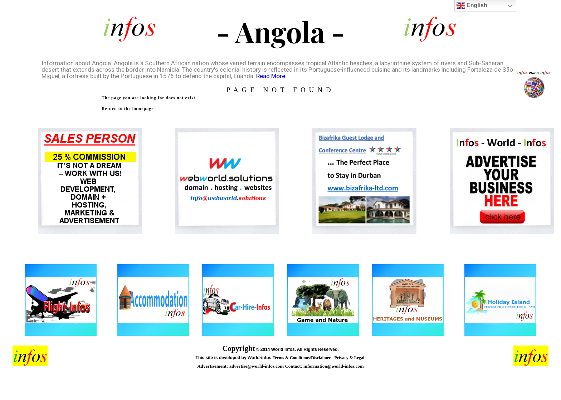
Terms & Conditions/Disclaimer (302, 357)
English (472, 5)
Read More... (272, 76)
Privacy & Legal (349, 357)
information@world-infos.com (333, 366)
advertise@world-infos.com (257, 366)
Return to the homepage (128, 108)
